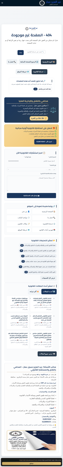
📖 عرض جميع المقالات (47, 354)
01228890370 (46, 421)
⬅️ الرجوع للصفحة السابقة (29, 62)
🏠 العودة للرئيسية (48, 62)
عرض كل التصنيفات (48, 278)
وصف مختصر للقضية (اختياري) (48, 173)
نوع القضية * (52, 165)
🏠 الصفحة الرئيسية (48, 211)
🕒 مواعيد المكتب (24, 218)
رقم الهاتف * (27, 157)
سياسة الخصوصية (34, 460)
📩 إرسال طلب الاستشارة (31, 195)
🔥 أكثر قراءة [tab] (34, 291)
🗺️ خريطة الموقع (23, 72)
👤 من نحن (26, 211)
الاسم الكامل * (52, 157)
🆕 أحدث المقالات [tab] (49, 291)
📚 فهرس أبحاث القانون (47, 230)
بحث (20, 52)
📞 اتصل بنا (12, 62)
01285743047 (47, 419)
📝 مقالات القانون (24, 224)
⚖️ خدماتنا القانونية (39, 72)
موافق (31, 463)
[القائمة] (2, 3)
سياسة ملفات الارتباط (24, 460)
